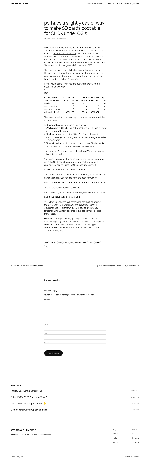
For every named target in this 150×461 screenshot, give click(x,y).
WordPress (136, 455)
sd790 (85, 241)
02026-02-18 (135, 396)
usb (46, 245)
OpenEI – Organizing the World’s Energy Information (116, 264)
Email (46, 332)
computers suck (61, 38)
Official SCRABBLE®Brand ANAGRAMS (29, 396)
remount (78, 241)
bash (46, 241)
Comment (47, 298)
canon (60, 241)
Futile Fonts (101, 3)
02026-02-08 (135, 402)
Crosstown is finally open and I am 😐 (28, 402)
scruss (52, 38)
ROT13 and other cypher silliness (26, 389)
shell (91, 241)
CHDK (56, 47)
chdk (65, 241)
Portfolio (111, 3)
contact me (91, 3)
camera (53, 241)
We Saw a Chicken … (20, 3)
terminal (97, 241)
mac (71, 241)
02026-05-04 (135, 389)
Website (46, 341)
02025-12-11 (135, 408)
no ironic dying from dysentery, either (28, 264)
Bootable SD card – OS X (64, 53)
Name (46, 323)
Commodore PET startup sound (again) (29, 408)
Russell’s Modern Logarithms (128, 3)
